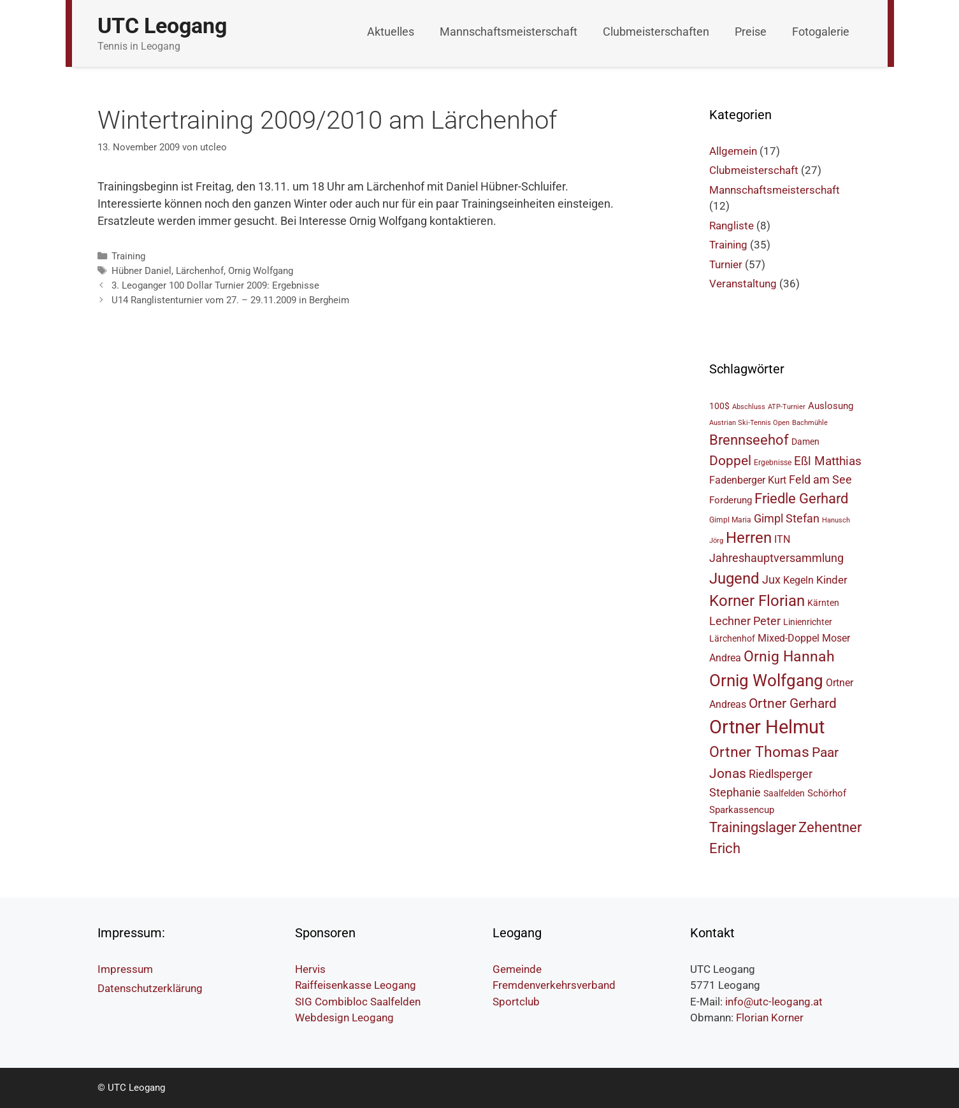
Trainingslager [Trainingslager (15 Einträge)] (752, 827)
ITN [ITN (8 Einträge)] (782, 539)
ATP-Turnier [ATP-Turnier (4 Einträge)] (786, 407)
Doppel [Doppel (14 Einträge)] (730, 460)
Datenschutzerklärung (150, 988)
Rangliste (731, 225)
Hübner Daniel (141, 271)
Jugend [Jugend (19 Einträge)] (734, 578)
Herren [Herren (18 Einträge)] (749, 538)
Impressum (125, 969)
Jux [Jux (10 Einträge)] (771, 579)
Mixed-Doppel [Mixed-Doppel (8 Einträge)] (788, 638)
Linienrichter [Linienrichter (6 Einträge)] (807, 622)
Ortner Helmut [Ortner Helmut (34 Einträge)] (767, 727)
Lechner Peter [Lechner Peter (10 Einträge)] (745, 621)
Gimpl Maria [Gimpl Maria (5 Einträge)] (730, 519)
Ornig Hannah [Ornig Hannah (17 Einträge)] (789, 656)
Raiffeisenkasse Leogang (355, 985)
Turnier (725, 264)
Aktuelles (390, 31)
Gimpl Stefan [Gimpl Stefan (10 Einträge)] (786, 518)
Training (128, 256)
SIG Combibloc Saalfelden (358, 1001)
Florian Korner (770, 1017)
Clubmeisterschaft (753, 170)
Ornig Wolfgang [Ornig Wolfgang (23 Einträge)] (766, 680)
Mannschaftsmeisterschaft (508, 31)
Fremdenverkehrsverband (554, 985)
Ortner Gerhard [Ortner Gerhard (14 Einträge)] (793, 703)
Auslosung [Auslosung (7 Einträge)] (830, 406)
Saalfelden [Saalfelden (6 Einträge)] (784, 793)
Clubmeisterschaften (656, 31)
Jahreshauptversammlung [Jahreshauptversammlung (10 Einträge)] (776, 558)
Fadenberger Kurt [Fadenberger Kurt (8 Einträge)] (747, 480)
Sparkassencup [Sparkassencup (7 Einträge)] (741, 810)
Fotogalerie (820, 31)
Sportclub (516, 1001)
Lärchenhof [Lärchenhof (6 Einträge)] (732, 638)
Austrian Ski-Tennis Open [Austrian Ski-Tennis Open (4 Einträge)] (749, 423)
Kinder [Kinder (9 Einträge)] (831, 579)
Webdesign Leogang (344, 1017)
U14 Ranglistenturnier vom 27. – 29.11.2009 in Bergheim (230, 300)
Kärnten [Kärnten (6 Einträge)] (823, 603)
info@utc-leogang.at (774, 1001)
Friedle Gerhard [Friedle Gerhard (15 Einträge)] (801, 499)
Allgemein (733, 151)
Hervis (310, 969)
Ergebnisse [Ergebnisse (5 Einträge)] (772, 462)
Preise (751, 31)
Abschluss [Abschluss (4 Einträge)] (748, 407)
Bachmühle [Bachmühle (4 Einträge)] (810, 423)
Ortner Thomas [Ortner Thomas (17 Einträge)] (759, 752)
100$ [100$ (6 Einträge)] (719, 406)
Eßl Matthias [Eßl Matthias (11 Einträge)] (828, 461)
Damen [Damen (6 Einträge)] (805, 441)
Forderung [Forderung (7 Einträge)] (730, 500)
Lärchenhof (200, 271)
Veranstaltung (743, 283)
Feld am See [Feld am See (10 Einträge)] (820, 479)
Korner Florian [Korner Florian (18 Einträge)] (757, 601)
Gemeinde (517, 969)
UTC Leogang (162, 25)
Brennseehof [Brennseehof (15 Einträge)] (749, 440)
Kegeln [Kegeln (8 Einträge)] (798, 580)
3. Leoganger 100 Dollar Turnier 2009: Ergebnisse (215, 285)
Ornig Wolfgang (260, 271)
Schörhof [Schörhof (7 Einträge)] (826, 793)
